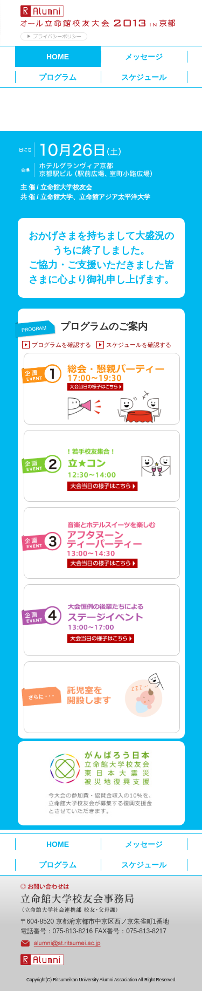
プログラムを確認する (61, 344)
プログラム (57, 77)
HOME (57, 56)
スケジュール (143, 77)
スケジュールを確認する (138, 344)
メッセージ (144, 56)
